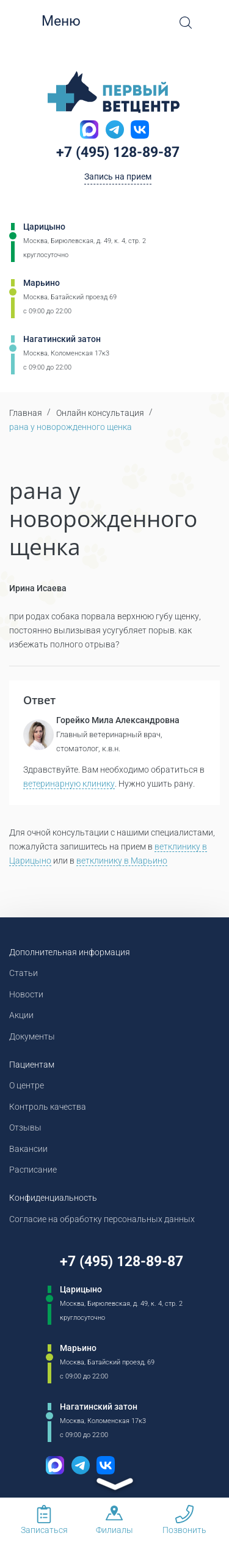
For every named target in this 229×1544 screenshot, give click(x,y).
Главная (25, 413)
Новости (26, 994)
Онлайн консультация (100, 413)
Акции (21, 1015)
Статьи (23, 973)
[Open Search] (186, 22)
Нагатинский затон (62, 339)
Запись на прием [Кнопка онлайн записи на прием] (117, 176)
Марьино (41, 283)
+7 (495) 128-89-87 (118, 152)
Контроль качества (47, 1107)
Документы (32, 1036)
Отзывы (25, 1127)
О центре (26, 1085)
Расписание (33, 1169)
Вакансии (28, 1149)
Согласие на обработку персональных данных (102, 1219)
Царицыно (44, 226)
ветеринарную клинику (69, 783)
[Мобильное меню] (30, 21)
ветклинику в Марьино (121, 860)
